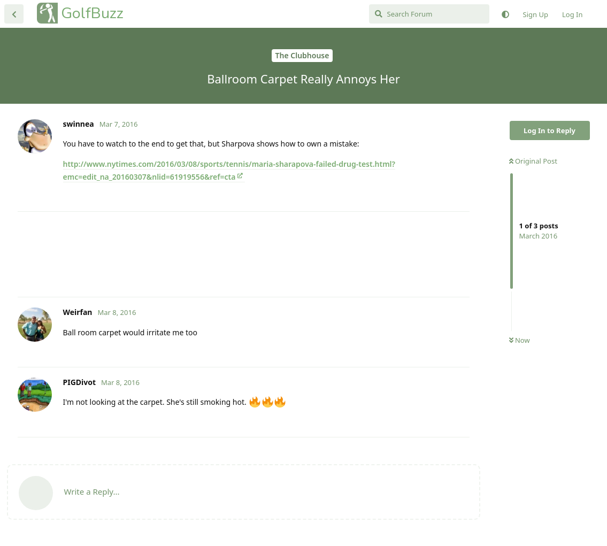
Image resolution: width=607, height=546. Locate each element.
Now (519, 340)
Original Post (533, 161)
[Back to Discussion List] (14, 14)
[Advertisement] (244, 254)
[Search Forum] (429, 14)
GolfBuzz (92, 13)
